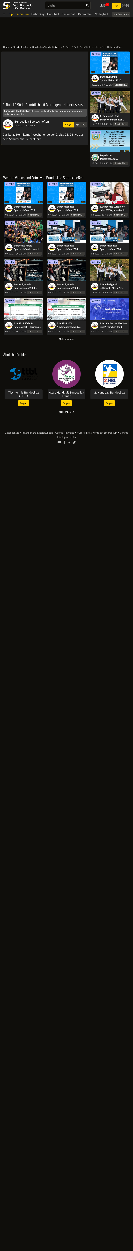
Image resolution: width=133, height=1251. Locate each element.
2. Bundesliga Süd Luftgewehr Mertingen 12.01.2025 (111, 118)
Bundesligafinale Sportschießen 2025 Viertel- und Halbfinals (111, 78)
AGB (79, 432)
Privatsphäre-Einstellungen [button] (37, 432)
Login (116, 5)
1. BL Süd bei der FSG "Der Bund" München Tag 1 (113, 325)
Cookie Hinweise (65, 432)
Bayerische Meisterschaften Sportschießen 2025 (110, 157)
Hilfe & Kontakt (93, 432)
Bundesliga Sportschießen (45, 47)
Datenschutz (12, 432)
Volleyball (101, 14)
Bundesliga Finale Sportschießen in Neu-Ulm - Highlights (27, 247)
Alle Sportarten (121, 14)
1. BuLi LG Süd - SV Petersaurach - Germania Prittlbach (26, 325)
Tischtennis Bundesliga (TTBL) (23, 394)
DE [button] (125, 5)
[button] (77, 124)
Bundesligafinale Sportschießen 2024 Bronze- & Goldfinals (110, 247)
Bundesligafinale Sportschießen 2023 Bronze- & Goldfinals (24, 286)
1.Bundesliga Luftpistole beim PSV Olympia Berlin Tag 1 (112, 208)
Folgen (68, 124)
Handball (53, 14)
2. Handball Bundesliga (109, 392)
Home (6, 47)
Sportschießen (19, 14)
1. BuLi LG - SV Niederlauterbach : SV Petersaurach (68, 325)
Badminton (85, 14)
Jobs (73, 437)
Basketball (68, 14)
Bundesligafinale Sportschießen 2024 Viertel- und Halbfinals (68, 247)
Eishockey (37, 14)
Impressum (111, 432)
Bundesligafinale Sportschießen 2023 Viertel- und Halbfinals (68, 286)
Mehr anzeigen (66, 338)
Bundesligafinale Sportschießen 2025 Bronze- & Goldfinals (67, 208)
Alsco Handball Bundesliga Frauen (66, 394)
